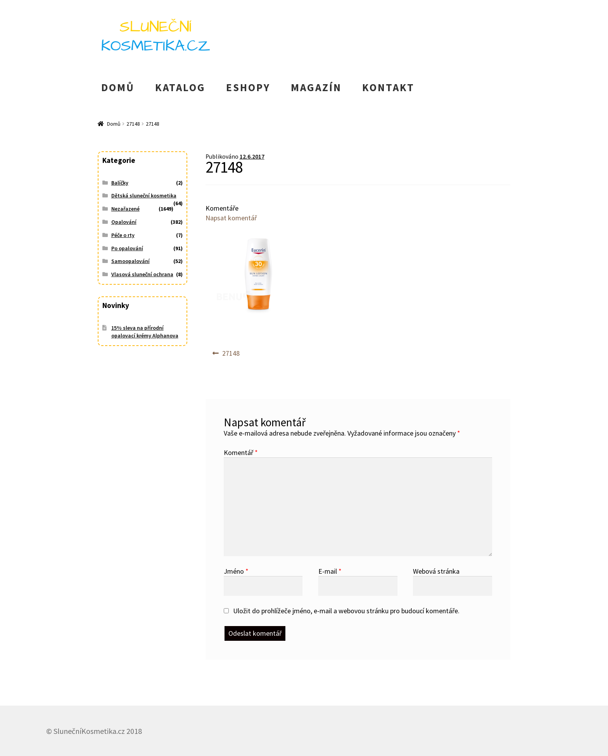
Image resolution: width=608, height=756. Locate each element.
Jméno (236, 571)
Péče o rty (123, 235)
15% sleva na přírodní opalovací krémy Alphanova (144, 331)
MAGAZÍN (316, 87)
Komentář (241, 452)
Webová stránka (436, 571)
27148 (133, 123)
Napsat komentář (231, 217)
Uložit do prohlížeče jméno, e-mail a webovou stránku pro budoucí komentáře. (346, 610)
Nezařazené (125, 208)
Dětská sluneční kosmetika (143, 195)
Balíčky (119, 182)
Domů (114, 123)
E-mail (330, 571)
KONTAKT (388, 87)
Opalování (123, 221)
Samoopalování (130, 261)
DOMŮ (118, 87)
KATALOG (180, 87)
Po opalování (127, 248)
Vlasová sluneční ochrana (142, 274)
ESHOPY (248, 87)
